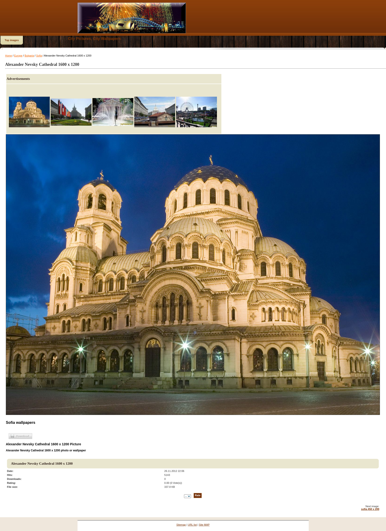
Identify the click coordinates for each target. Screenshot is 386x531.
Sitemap (181, 524)
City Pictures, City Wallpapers (94, 39)
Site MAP (204, 524)
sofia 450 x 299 (370, 509)
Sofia (39, 55)
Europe (18, 55)
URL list (192, 524)
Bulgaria (29, 55)
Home (8, 55)
